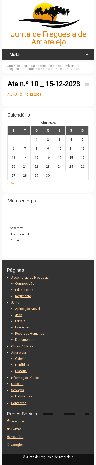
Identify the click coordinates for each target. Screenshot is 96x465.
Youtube (15, 437)
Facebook (16, 421)
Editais (20, 321)
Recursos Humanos (29, 333)
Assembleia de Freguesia (30, 277)
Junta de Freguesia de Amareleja (48, 38)
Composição (24, 283)
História (21, 371)
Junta (15, 303)
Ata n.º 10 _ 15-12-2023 (24, 94)
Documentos (24, 340)
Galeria (20, 359)
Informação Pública (25, 378)
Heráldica (22, 365)
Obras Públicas (22, 346)
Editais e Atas (25, 290)
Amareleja (18, 352)
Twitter (14, 429)
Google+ (15, 445)
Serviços (17, 390)
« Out (11, 183)
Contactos (18, 403)
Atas (18, 315)
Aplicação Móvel (27, 309)
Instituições (23, 396)
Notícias (17, 384)
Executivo (22, 327)
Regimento (23, 296)
